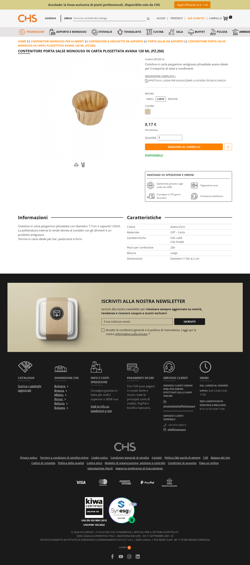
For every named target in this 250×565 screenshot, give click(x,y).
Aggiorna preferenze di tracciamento (139, 468)
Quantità (150, 137)
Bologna (61, 386)
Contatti (157, 457)
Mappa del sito (220, 457)
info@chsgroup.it (177, 429)
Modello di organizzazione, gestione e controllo (135, 463)
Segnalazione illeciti (100, 468)
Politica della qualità (71, 463)
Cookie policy (99, 457)
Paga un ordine (209, 463)
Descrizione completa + (160, 76)
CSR (205, 457)
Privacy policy (28, 457)
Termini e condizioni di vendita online (64, 457)
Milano (60, 395)
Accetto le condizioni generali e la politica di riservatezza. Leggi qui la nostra (151, 332)
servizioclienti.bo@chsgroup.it (179, 406)
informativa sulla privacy (131, 334)
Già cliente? (196, 18)
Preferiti (177, 18)
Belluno (61, 403)
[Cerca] (109, 18)
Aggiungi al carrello (184, 147)
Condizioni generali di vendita (130, 457)
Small (150, 99)
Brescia (60, 390)
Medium (173, 99)
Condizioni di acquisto (182, 463)
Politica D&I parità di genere (182, 457)
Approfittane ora (189, 5)
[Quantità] (170, 137)
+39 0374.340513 (177, 425)
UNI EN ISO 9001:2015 (94, 520)
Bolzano (61, 408)
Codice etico (94, 463)
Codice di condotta (43, 463)
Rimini (60, 399)
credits (125, 547)
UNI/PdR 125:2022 (94, 524)
